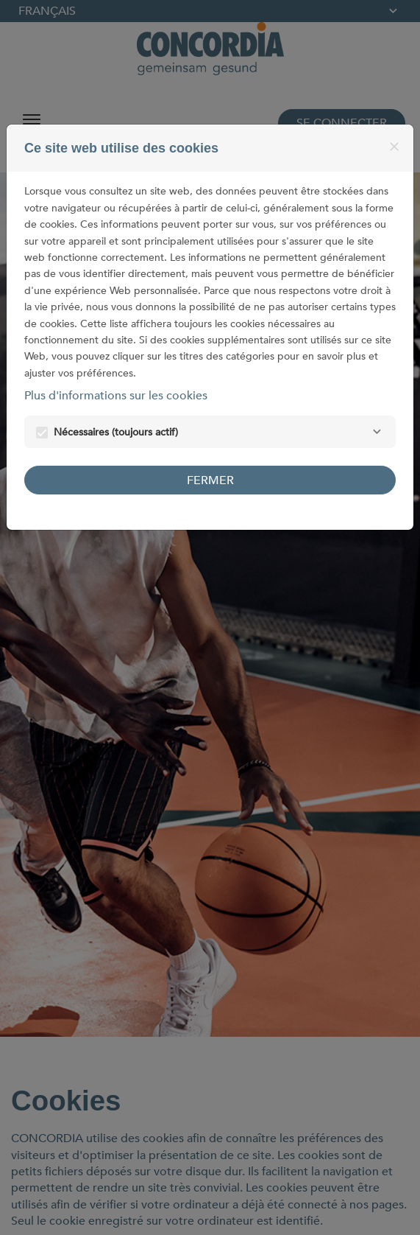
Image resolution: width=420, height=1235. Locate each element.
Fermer (210, 480)
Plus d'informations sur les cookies (115, 396)
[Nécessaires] (376, 432)
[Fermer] (394, 146)
